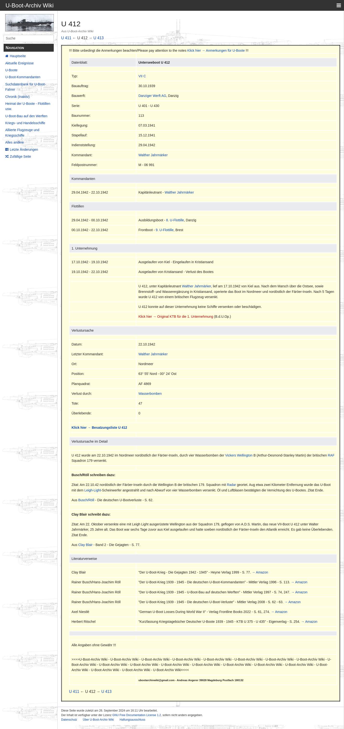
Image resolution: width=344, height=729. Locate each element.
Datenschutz (69, 719)
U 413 (98, 38)
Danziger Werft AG (152, 96)
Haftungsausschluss (132, 719)
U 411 (66, 38)
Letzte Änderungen (24, 149)
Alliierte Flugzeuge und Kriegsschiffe (22, 132)
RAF (331, 455)
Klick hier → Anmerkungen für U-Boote (216, 50)
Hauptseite (18, 56)
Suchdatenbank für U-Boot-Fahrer (25, 86)
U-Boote (11, 70)
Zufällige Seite (20, 156)
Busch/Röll (86, 500)
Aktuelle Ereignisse (19, 63)
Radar (231, 485)
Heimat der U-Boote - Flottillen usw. (27, 106)
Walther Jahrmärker (152, 155)
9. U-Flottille (165, 230)
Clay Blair (85, 545)
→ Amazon (260, 572)
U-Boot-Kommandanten (22, 77)
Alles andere (14, 142)
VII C (142, 76)
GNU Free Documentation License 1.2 (136, 715)
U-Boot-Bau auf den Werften (26, 116)
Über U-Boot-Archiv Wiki (98, 719)
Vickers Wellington (239, 455)
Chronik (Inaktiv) (17, 97)
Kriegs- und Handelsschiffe (25, 123)
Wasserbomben (150, 393)
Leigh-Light (92, 490)
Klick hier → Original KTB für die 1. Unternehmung (175, 316)
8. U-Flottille (175, 220)
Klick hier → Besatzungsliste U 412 (99, 427)
